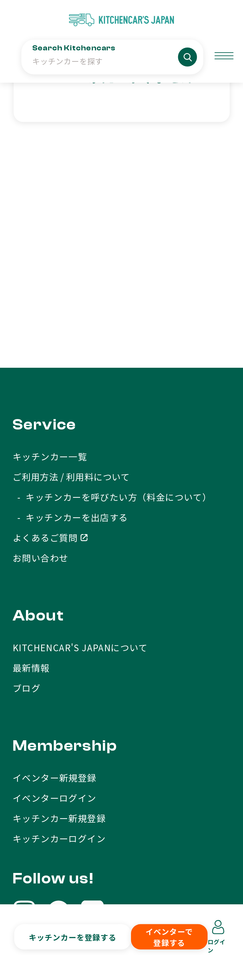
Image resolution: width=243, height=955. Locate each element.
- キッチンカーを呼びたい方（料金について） (112, 327)
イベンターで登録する (169, 937)
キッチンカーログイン (59, 668)
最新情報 (31, 497)
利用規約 (98, 888)
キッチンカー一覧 (50, 286)
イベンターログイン (55, 627)
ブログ (26, 518)
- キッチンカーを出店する (70, 347)
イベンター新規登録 (55, 607)
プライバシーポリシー (181, 888)
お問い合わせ (40, 387)
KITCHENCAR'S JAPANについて (80, 477)
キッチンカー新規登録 (59, 648)
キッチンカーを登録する (72, 936)
